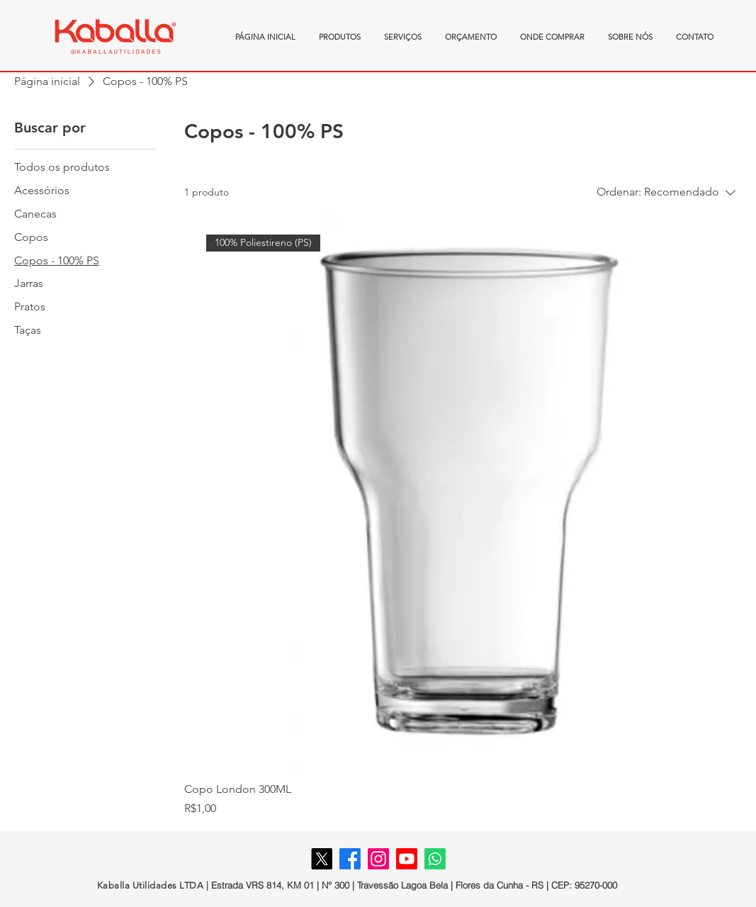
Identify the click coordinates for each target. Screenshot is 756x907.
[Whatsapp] (435, 858)
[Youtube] (406, 858)
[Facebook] (350, 858)
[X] (321, 858)
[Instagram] (378, 858)
